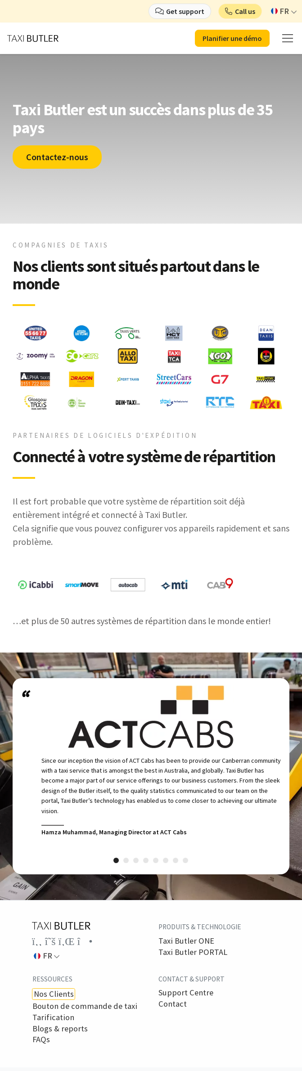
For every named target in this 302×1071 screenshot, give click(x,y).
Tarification (53, 1017)
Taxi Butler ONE (186, 941)
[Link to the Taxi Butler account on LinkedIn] (67, 941)
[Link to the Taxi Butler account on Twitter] (50, 941)
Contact (172, 1004)
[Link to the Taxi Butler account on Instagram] (85, 941)
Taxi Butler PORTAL (192, 952)
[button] (240, 11)
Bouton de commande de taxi (84, 1006)
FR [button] (280, 11)
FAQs (41, 1039)
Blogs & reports (60, 1029)
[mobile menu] (287, 38)
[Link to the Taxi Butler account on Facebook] (37, 941)
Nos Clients (54, 994)
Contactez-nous (57, 156)
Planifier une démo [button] (232, 38)
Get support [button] (185, 11)
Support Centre (185, 993)
